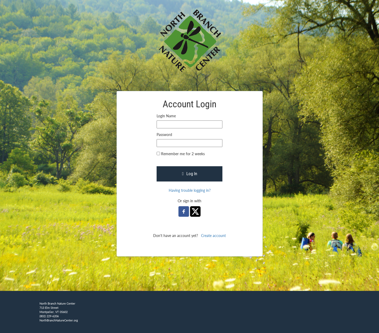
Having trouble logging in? (190, 190)
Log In (189, 173)
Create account (213, 235)
